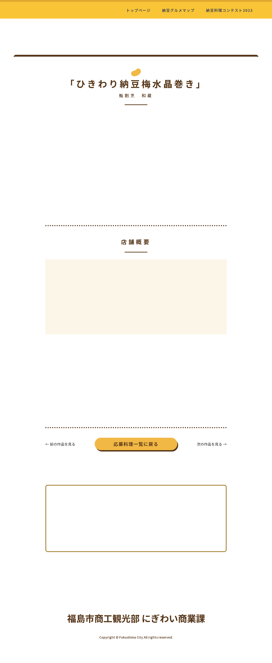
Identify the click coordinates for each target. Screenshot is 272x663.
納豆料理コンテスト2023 (229, 10)
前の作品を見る (62, 444)
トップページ (138, 10)
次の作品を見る (209, 444)
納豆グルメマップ (178, 10)
